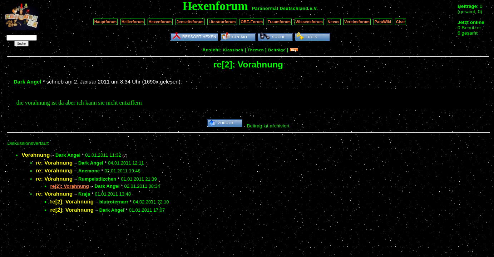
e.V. (314, 8)
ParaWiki (383, 22)
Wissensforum (309, 22)
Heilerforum (133, 22)
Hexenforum (160, 22)
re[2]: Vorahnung (72, 201)
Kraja (84, 194)
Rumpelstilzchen (97, 179)
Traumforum (279, 22)
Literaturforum (222, 22)
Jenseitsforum (190, 22)
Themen (256, 50)
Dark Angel (27, 82)
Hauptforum (105, 22)
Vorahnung (35, 155)
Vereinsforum (357, 22)
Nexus (334, 22)
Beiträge (276, 50)
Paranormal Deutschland (280, 8)
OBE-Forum (252, 22)
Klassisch (233, 50)
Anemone (89, 170)
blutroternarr (114, 202)
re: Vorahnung (54, 163)
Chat (400, 22)
